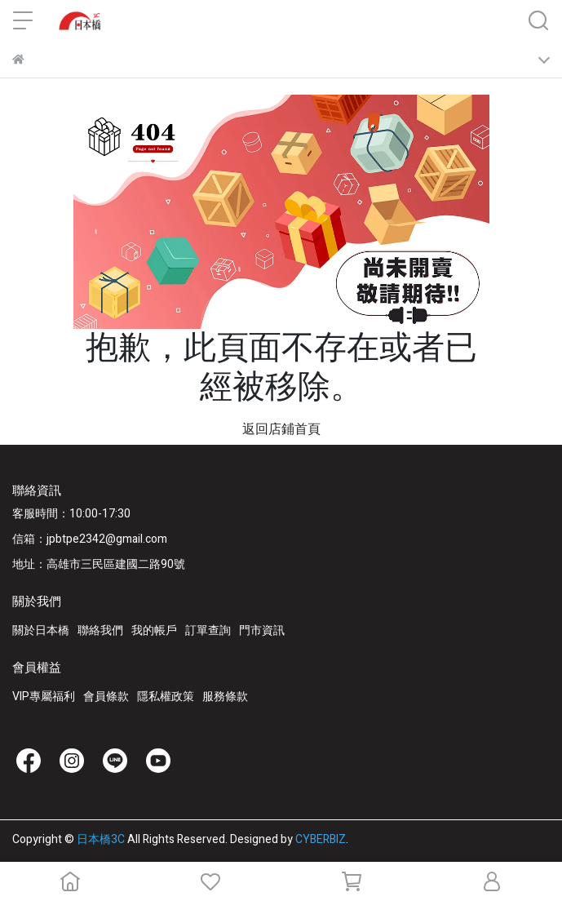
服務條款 (225, 696)
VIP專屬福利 (43, 696)
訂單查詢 (208, 630)
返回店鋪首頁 (281, 429)
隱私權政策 (165, 696)
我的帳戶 (154, 630)
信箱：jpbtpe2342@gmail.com (89, 539)
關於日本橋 (40, 630)
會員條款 (106, 696)
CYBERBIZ (320, 839)
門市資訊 (262, 630)
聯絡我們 (100, 630)
